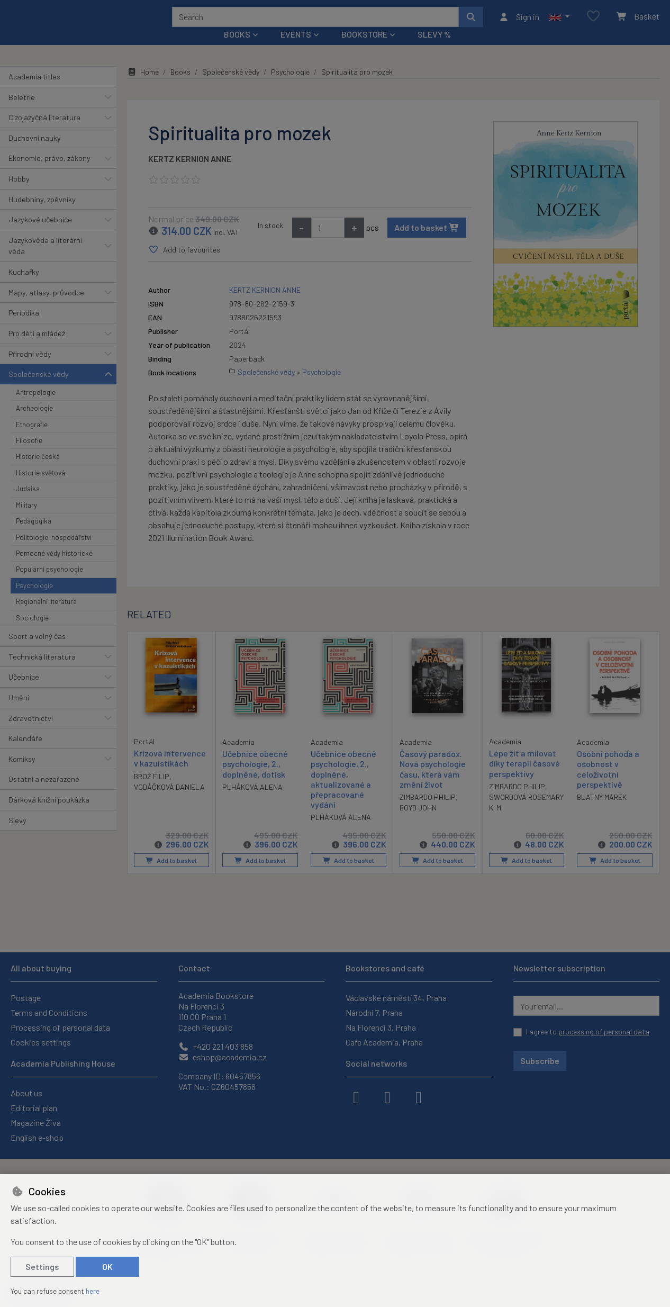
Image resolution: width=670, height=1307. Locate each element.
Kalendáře (25, 752)
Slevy (17, 834)
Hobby (19, 192)
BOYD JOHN (418, 821)
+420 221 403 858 (215, 1046)
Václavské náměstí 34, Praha (396, 998)
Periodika (23, 326)
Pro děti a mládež (36, 347)
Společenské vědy (38, 388)
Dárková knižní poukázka (48, 813)
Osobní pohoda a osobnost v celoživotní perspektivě (608, 783)
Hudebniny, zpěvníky (42, 213)
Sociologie (32, 631)
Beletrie (21, 110)
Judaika (28, 503)
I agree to (587, 1031)
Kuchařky (23, 286)
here (92, 1290)
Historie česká (38, 470)
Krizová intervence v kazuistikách (170, 772)
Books (180, 86)
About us (26, 1093)
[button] (559, 23)
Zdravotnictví (30, 731)
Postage (26, 998)
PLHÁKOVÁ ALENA (252, 801)
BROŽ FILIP (151, 790)
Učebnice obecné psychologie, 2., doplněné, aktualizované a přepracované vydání (343, 793)
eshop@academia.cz (222, 1057)
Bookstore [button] (364, 48)
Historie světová (40, 487)
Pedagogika (33, 535)
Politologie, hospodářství (54, 551)
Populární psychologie (49, 583)
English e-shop (37, 1137)
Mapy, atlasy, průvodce (46, 306)
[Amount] (328, 242)
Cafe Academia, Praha (384, 1042)
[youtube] (418, 1096)
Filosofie (29, 454)
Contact (194, 968)
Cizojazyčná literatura (44, 131)
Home (143, 86)
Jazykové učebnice (40, 233)
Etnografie (32, 438)
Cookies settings (41, 1042)
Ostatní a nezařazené (43, 793)
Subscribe (539, 1061)
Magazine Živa (36, 1122)
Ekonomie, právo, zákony (49, 172)
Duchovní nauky (34, 152)
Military (26, 519)
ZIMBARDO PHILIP (428, 811)
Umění (18, 711)
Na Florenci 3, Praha (381, 1027)
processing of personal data (603, 1031)
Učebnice (23, 691)
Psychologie (34, 600)
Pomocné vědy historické (54, 567)
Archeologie (34, 422)
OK (107, 1266)
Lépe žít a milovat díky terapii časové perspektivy (524, 777)
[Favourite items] (593, 23)
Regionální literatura (46, 615)
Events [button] (295, 48)
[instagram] (387, 1096)
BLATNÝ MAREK (602, 811)
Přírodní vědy (29, 367)
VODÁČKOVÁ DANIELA (169, 801)
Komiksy (21, 773)
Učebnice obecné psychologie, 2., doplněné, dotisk (255, 778)
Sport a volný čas (37, 650)
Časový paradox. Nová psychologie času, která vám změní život (433, 783)
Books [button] (237, 48)
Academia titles (34, 90)
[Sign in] (519, 23)
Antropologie (36, 406)
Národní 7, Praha (374, 1012)
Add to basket (426, 242)
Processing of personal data (60, 1027)
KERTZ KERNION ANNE (189, 173)
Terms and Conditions (49, 1012)
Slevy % (434, 48)
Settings (42, 1266)
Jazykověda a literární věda (45, 260)
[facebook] (356, 1096)
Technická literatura (42, 670)
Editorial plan (34, 1108)
